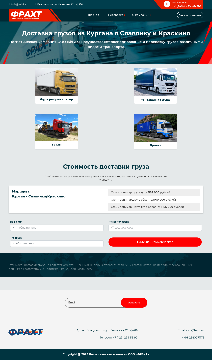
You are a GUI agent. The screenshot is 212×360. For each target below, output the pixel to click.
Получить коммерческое (155, 242)
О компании (140, 15)
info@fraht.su (19, 4)
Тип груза (16, 237)
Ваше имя (16, 221)
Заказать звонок (190, 15)
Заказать (134, 302)
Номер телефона (118, 221)
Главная (93, 15)
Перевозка (115, 15)
